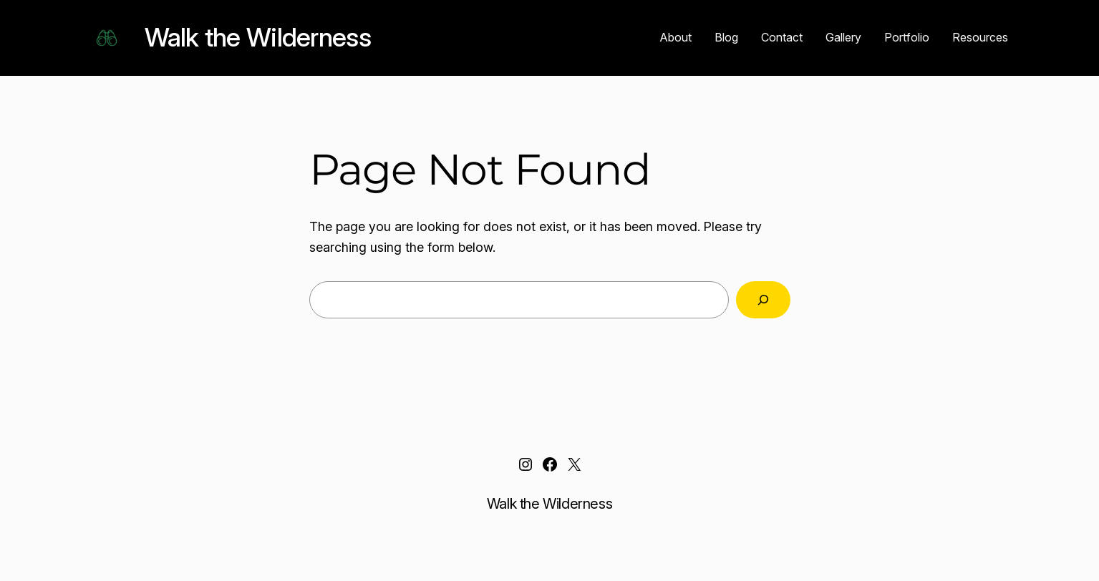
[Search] (763, 299)
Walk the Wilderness (258, 37)
